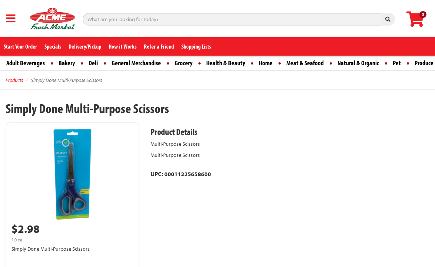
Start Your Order (20, 46)
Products (14, 80)
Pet (397, 63)
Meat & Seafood (305, 63)
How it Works (122, 46)
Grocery (183, 63)
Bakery (67, 63)
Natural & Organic (358, 63)
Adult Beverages (25, 63)
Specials (53, 46)
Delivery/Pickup (85, 46)
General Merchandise (136, 63)
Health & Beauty (225, 63)
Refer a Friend (159, 46)
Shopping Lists (196, 46)
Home (266, 63)
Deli (93, 63)
